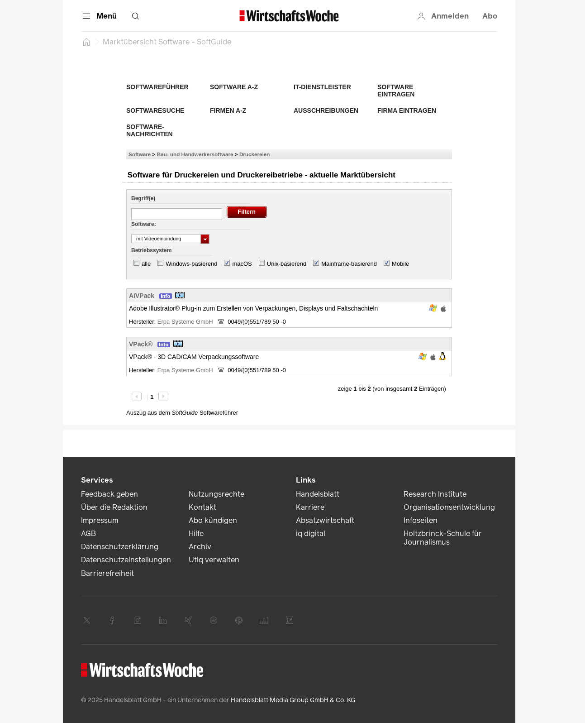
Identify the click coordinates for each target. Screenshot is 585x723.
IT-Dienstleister (322, 87)
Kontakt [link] (202, 507)
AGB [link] (88, 533)
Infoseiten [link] (421, 520)
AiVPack (141, 295)
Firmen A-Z (228, 110)
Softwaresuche (155, 110)
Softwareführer (157, 87)
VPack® (140, 344)
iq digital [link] (310, 533)
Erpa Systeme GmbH (185, 321)
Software (139, 154)
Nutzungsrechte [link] (216, 494)
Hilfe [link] (196, 533)
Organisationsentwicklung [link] (449, 507)
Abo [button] (489, 16)
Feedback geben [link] (109, 494)
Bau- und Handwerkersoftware (195, 154)
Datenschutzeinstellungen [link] (126, 560)
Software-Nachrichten (149, 130)
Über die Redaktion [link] (114, 507)
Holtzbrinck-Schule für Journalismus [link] (443, 537)
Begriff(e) (143, 198)
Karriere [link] (310, 507)
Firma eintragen (406, 110)
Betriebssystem (151, 250)
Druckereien (254, 154)
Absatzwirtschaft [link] (325, 520)
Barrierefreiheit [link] (107, 573)
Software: (143, 224)
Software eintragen (395, 90)
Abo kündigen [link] (213, 520)
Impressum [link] (99, 520)
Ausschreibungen (326, 110)
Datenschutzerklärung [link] (119, 546)
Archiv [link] (200, 546)
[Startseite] (86, 41)
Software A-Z (234, 87)
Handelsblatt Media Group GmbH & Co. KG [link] (293, 700)
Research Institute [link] (435, 494)
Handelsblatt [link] (317, 494)
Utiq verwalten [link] (214, 560)
